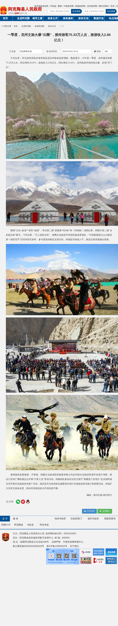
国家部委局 (110, 518)
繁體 (60, 6)
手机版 (53, 6)
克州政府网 (92, 6)
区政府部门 (76, 518)
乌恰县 (30, 524)
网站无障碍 (104, 6)
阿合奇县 (44, 524)
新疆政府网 (80, 6)
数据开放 (99, 18)
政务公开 (53, 18)
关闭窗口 (104, 511)
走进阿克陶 (22, 18)
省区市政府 (93, 518)
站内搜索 (111, 11)
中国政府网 (69, 6)
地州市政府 (60, 518)
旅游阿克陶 (39, 26)
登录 (112, 6)
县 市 (5, 518)
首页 (16, 26)
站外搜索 (76, 11)
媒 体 (15, 518)
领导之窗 (37, 18)
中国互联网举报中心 (73, 542)
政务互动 (83, 18)
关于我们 (74, 546)
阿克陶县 (18, 524)
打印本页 (89, 511)
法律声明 (56, 542)
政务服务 (68, 18)
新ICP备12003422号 (57, 546)
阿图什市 (5, 524)
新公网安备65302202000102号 (28, 546)
